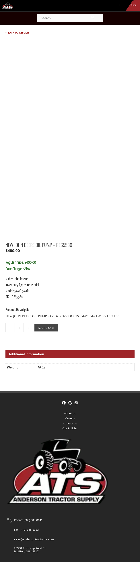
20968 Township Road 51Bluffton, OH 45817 (30, 549)
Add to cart (46, 327)
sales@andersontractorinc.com (34, 539)
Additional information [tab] (26, 354)
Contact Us (70, 423)
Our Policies (70, 428)
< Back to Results (17, 32)
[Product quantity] (19, 327)
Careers (70, 418)
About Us (70, 413)
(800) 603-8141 (33, 520)
